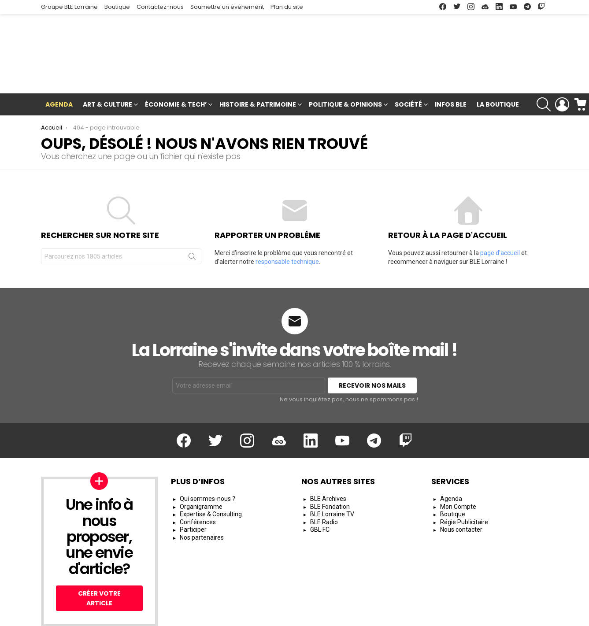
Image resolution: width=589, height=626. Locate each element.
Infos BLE (451, 63)
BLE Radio (324, 480)
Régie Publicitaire (464, 480)
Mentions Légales (342, 615)
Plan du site (286, 7)
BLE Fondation (330, 465)
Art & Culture (107, 64)
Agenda (59, 63)
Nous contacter (461, 488)
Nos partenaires (202, 496)
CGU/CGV (392, 615)
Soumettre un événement (227, 7)
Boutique (117, 7)
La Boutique (498, 63)
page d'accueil (500, 211)
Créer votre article (99, 557)
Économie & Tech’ (176, 64)
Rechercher (192, 217)
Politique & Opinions (345, 64)
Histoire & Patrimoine (257, 64)
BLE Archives (328, 457)
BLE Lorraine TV (332, 473)
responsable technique (287, 220)
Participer (193, 488)
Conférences (198, 480)
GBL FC (320, 488)
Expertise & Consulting (211, 473)
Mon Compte (458, 465)
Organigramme (201, 465)
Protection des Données (450, 615)
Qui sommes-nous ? (207, 457)
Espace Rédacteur (521, 615)
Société (408, 64)
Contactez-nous (160, 7)
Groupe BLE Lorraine (69, 7)
